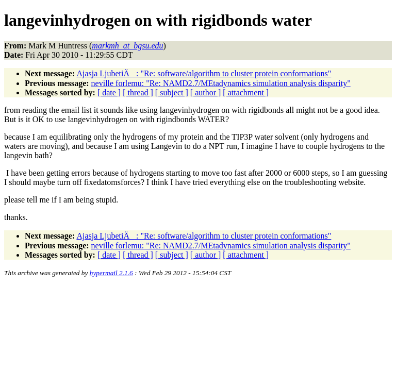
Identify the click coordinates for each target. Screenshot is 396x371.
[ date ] (109, 92)
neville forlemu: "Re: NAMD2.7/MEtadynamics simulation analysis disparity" (221, 83)
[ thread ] (138, 92)
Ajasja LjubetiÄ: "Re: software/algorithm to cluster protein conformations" (203, 73)
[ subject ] (171, 92)
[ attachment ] (246, 92)
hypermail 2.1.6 (111, 273)
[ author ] (205, 92)
